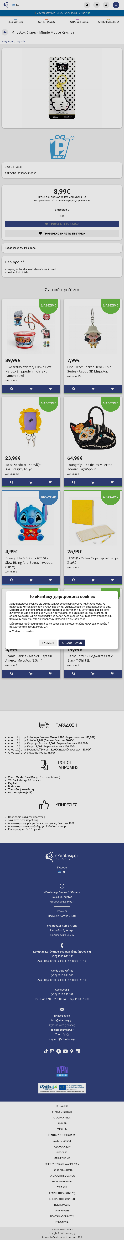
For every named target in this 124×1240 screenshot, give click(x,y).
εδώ (104, 623)
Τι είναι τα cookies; (23, 631)
